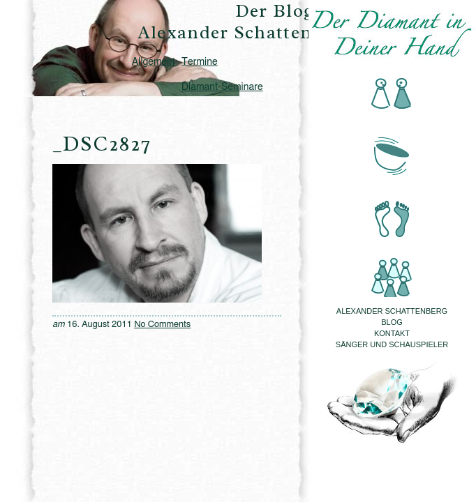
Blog (392, 322)
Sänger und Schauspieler (392, 344)
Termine (199, 62)
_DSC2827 (101, 143)
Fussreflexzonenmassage (391, 210)
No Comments (162, 324)
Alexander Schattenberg (391, 311)
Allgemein (153, 62)
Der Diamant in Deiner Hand (391, 33)
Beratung (391, 94)
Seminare (391, 268)
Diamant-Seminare (221, 87)
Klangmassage (391, 152)
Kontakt (392, 333)
